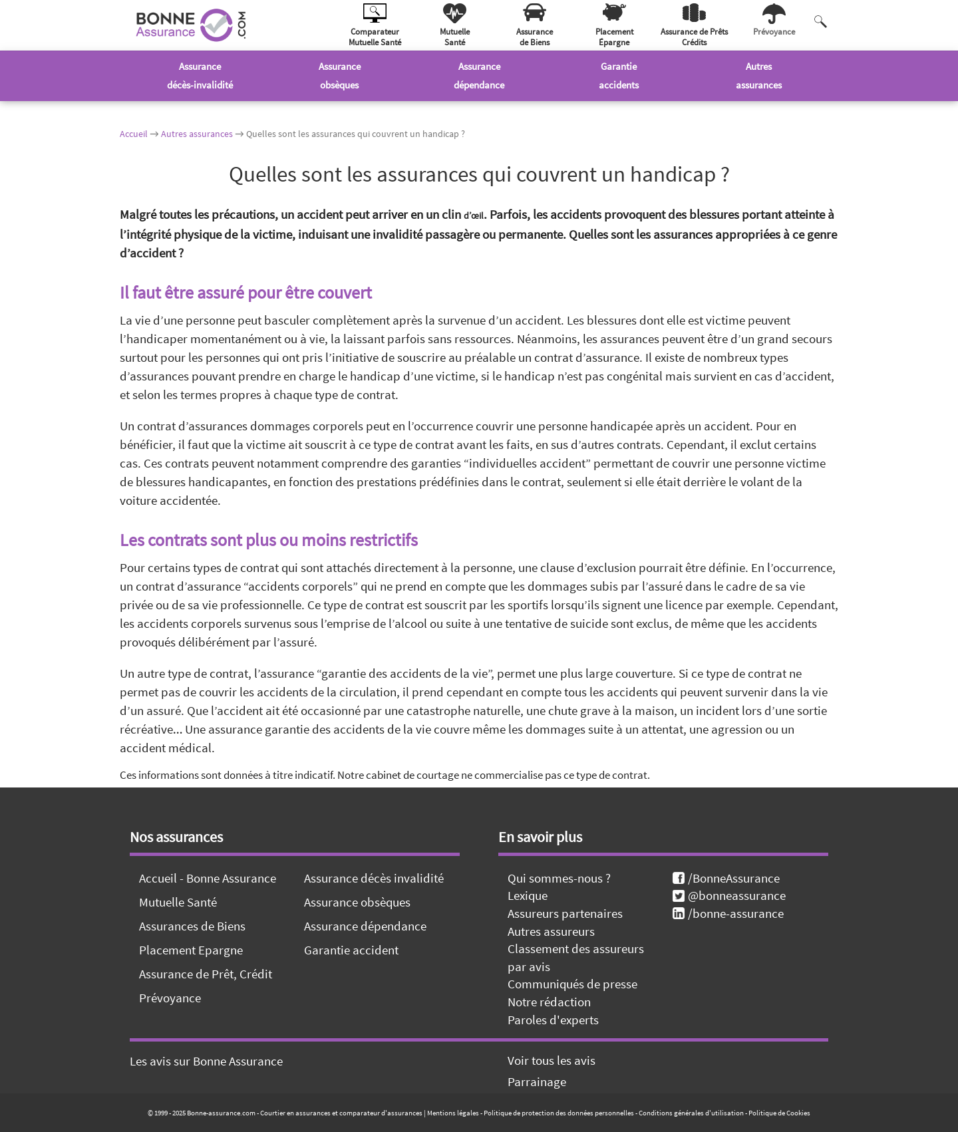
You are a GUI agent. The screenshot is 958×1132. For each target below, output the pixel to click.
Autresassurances (759, 75)
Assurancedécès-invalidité (200, 75)
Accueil (134, 134)
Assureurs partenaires (565, 913)
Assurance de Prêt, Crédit (205, 974)
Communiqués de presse (572, 984)
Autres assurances (197, 134)
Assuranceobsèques (340, 75)
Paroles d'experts (553, 1020)
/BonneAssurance (726, 878)
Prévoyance (170, 998)
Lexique (528, 895)
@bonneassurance (729, 895)
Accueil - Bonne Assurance (207, 878)
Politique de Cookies (779, 1112)
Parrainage (537, 1081)
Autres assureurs (551, 931)
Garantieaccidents (619, 75)
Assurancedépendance (479, 75)
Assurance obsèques (357, 902)
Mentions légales (453, 1112)
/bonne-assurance (728, 913)
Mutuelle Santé (178, 902)
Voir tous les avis (551, 1060)
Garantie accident (351, 950)
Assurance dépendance (365, 926)
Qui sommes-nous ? (559, 878)
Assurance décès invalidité (374, 878)
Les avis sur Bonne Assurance (206, 1061)
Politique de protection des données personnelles (559, 1112)
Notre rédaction (549, 1002)
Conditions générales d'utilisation (691, 1112)
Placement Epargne (191, 950)
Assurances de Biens (192, 926)
